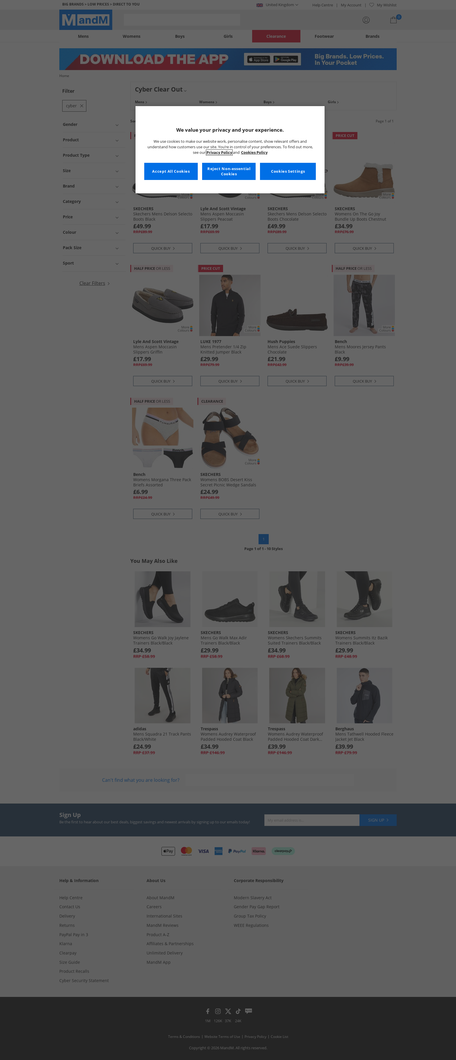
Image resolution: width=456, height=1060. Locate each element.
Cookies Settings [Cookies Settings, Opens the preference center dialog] (288, 171)
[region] (230, 149)
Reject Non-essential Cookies (229, 171)
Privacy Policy (219, 152)
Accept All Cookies (171, 171)
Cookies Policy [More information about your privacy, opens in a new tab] (254, 152)
